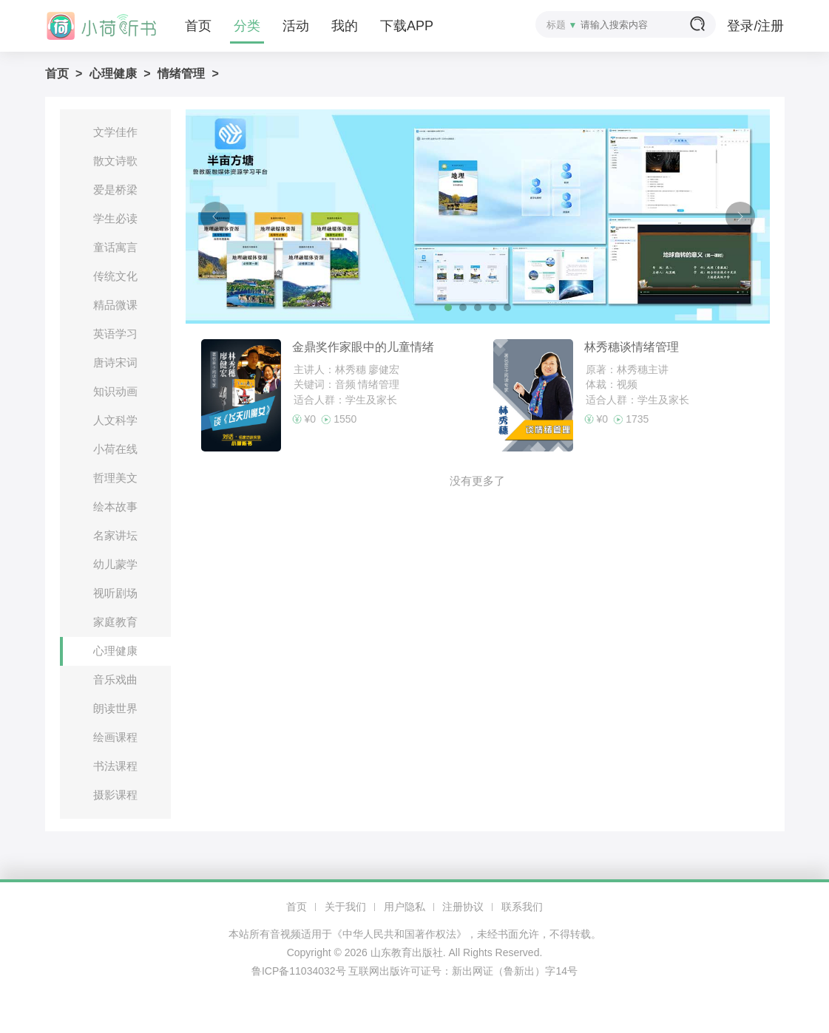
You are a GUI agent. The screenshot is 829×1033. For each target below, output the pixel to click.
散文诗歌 (115, 160)
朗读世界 (115, 708)
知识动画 (115, 391)
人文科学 (115, 420)
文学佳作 (115, 132)
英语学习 (115, 333)
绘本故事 (115, 506)
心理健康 (113, 73)
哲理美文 (115, 477)
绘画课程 (115, 737)
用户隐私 (404, 907)
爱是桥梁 (115, 189)
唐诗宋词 (115, 362)
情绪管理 (181, 73)
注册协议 (463, 907)
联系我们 (522, 907)
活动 (295, 25)
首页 (198, 25)
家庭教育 (115, 622)
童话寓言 (115, 247)
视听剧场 (115, 593)
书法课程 (115, 766)
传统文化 (115, 276)
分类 (247, 25)
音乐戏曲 (115, 679)
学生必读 (115, 218)
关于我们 (345, 907)
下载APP (406, 25)
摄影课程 (115, 794)
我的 (344, 25)
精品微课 (115, 305)
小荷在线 (115, 449)
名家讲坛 (115, 535)
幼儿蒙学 (115, 564)
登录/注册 (755, 25)
